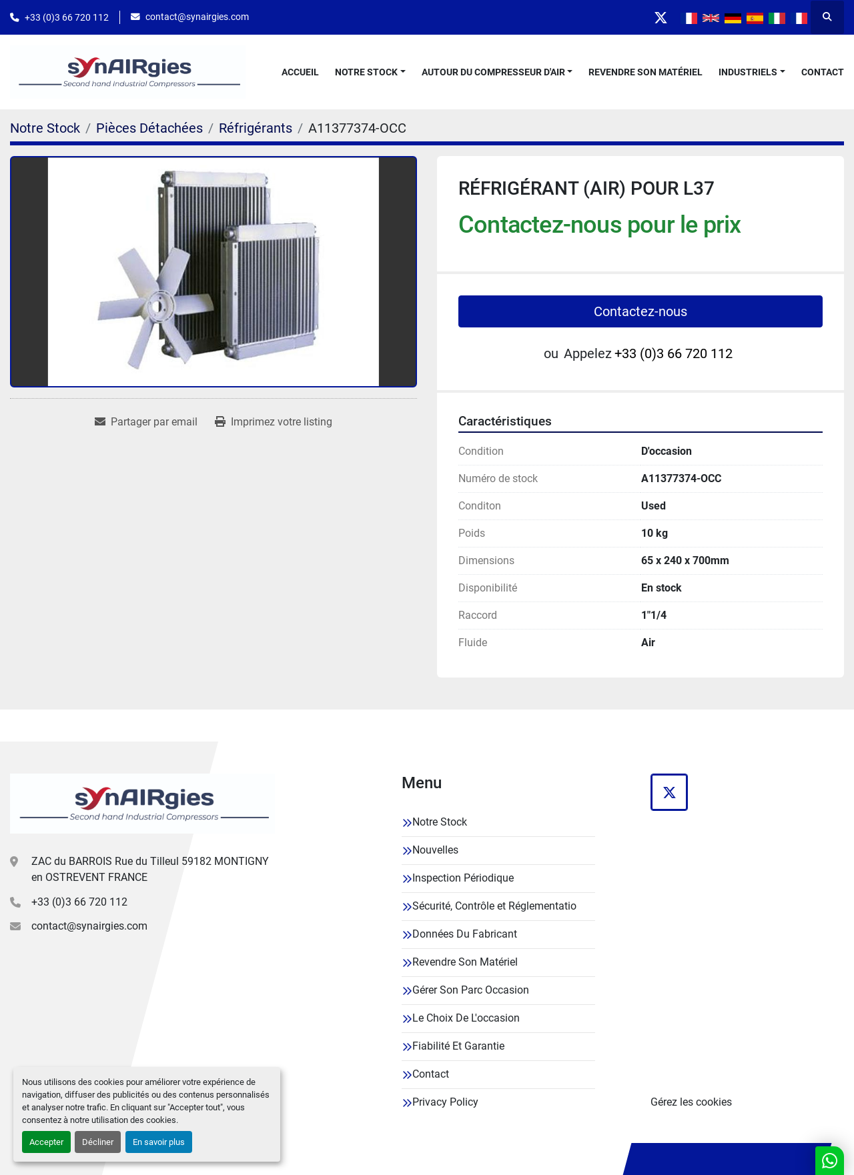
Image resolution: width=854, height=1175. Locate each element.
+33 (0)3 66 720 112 (67, 17)
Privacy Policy (445, 1102)
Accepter (46, 1142)
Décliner (97, 1142)
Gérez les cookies (691, 1102)
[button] (370, 72)
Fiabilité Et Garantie (458, 1046)
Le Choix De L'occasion (466, 1018)
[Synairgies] (142, 804)
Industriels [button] (748, 72)
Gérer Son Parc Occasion (470, 990)
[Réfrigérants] (255, 128)
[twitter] (660, 17)
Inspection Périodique (463, 878)
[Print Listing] (273, 422)
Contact (822, 72)
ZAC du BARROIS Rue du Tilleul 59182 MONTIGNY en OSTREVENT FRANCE (150, 869)
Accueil (300, 72)
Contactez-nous (640, 311)
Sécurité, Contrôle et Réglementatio (494, 906)
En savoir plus (159, 1142)
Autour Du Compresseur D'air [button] (493, 72)
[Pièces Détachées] (149, 128)
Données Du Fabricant (464, 934)
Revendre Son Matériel (645, 72)
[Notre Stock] (45, 128)
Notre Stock (366, 72)
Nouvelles (435, 850)
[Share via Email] (146, 422)
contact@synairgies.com (197, 16)
